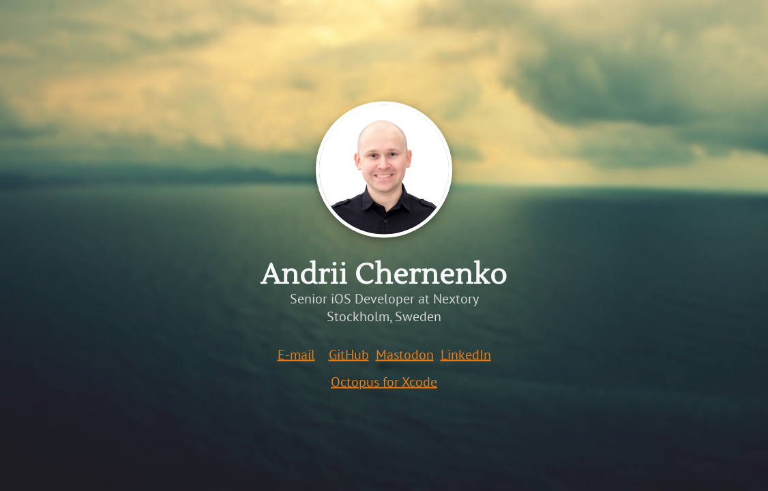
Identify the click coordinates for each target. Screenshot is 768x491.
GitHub (349, 354)
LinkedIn (466, 354)
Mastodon (405, 354)
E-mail (296, 354)
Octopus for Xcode (384, 382)
